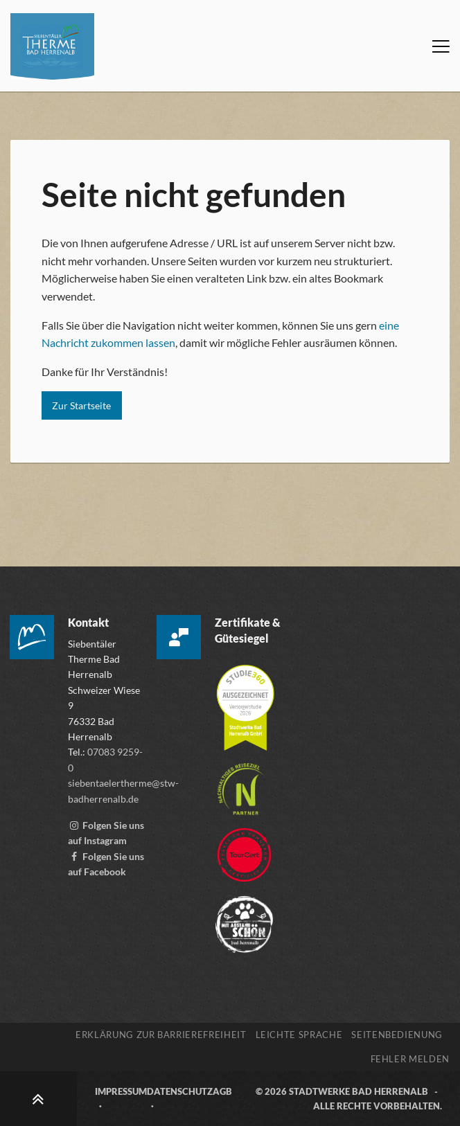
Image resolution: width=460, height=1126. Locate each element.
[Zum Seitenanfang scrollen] (38, 1098)
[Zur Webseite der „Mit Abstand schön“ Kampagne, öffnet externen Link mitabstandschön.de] (244, 918)
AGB (222, 1091)
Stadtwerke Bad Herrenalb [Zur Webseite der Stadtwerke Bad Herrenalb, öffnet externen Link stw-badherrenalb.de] (358, 1091)
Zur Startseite (81, 405)
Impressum (121, 1091)
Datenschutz (180, 1091)
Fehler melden (410, 1058)
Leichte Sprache (299, 1034)
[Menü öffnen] (441, 46)
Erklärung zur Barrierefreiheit (161, 1034)
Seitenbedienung (397, 1034)
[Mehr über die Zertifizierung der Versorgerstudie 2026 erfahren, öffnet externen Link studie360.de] (245, 701)
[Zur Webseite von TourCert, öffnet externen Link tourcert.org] (244, 849)
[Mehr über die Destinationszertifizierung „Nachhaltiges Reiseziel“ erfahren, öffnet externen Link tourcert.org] (241, 783)
